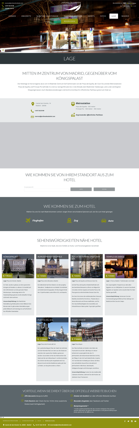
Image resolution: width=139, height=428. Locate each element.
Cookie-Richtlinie (30, 420)
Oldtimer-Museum (73, 16)
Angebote (26, 16)
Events (91, 16)
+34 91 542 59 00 (9, 6)
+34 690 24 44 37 (9, 8)
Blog (43, 420)
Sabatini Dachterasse (47, 16)
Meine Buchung (53, 420)
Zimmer (12, 16)
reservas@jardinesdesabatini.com (14, 3)
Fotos (103, 16)
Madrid (125, 16)
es (121, 6)
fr (128, 6)
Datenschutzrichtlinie (11, 420)
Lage (113, 16)
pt (135, 6)
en (124, 6)
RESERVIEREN (69, 21)
